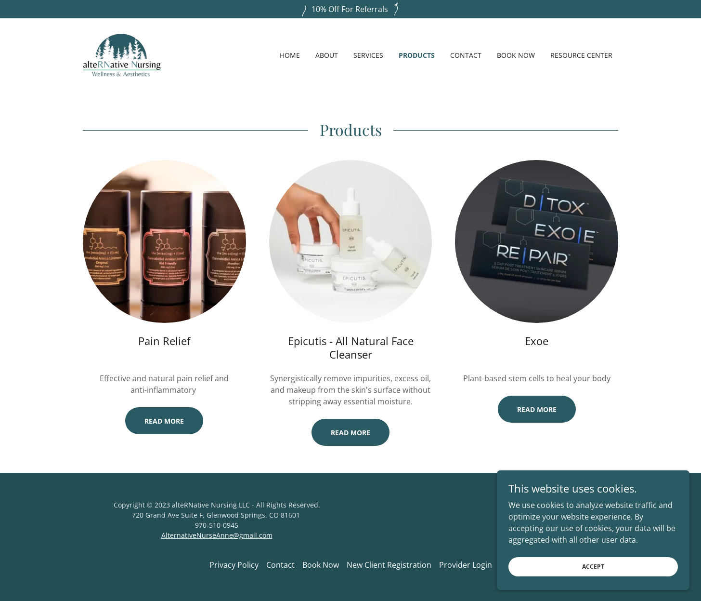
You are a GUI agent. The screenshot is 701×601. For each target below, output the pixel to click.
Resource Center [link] (581, 55)
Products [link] (417, 55)
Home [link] (290, 55)
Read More (164, 421)
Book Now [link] (516, 55)
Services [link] (368, 55)
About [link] (326, 55)
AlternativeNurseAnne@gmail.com (217, 535)
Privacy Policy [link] (234, 565)
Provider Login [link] (465, 565)
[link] (122, 54)
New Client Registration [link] (389, 565)
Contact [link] (465, 55)
